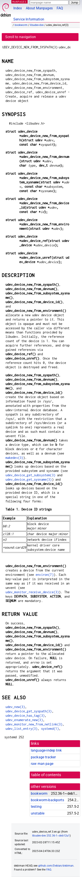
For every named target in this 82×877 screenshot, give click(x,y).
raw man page (42, 764)
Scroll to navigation (20, 37)
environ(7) (45, 574)
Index (17, 8)
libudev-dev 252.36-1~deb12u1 (51, 835)
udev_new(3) (15, 707)
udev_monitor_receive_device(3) (32, 592)
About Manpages (39, 8)
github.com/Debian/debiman (56, 865)
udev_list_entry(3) (21, 728)
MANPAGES (19, 1)
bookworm (21, 25)
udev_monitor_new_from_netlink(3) (34, 724)
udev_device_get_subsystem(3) (30, 475)
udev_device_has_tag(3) (25, 715)
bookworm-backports (47, 800)
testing (36, 806)
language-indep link (46, 750)
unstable (37, 813)
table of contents (46, 775)
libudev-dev (37, 25)
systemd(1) (50, 728)
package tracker (43, 757)
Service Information (28, 19)
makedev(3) (14, 458)
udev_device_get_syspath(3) (28, 711)
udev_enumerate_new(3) (24, 720)
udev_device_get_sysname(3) (28, 479)
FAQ (60, 8)
